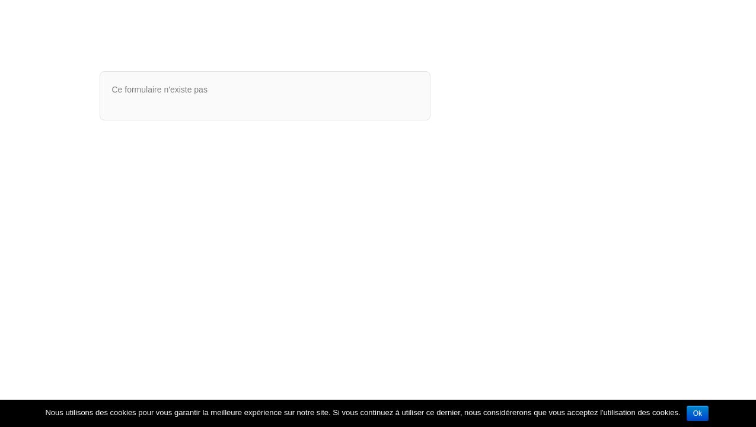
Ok (697, 413)
